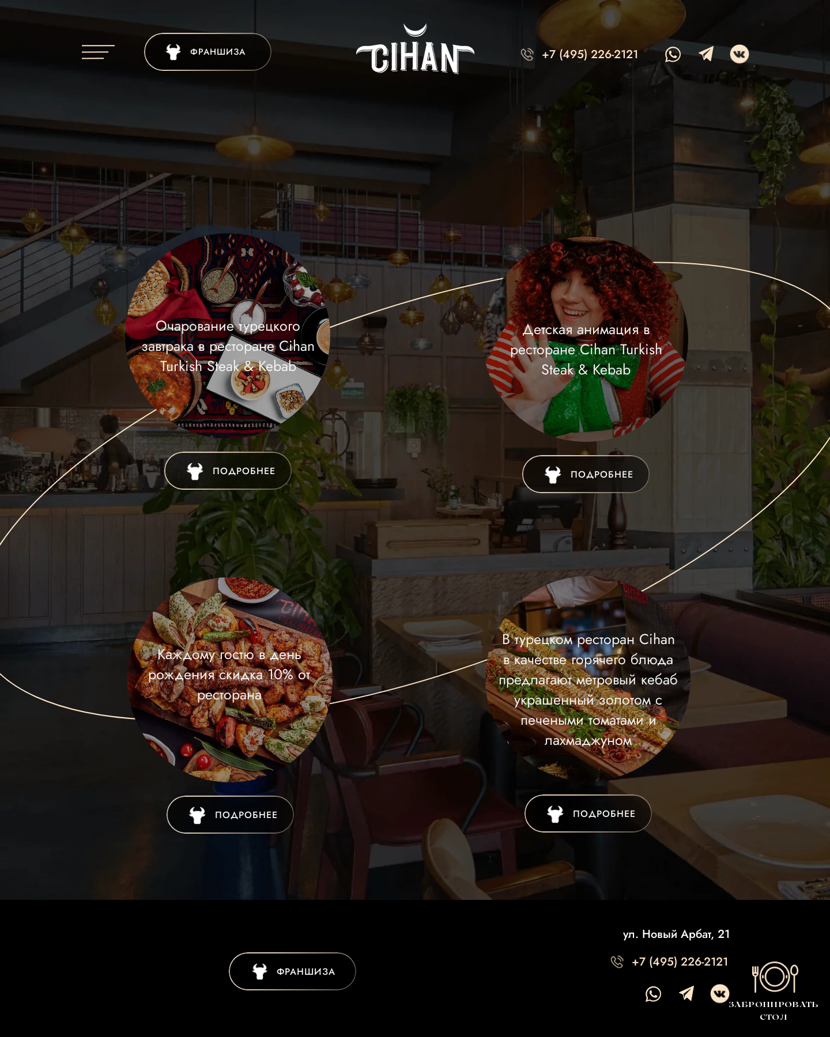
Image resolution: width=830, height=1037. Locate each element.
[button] (773, 991)
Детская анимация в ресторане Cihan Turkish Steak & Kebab (586, 349)
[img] (207, 52)
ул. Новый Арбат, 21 (676, 934)
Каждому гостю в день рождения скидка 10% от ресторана (229, 674)
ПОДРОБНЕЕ (602, 474)
